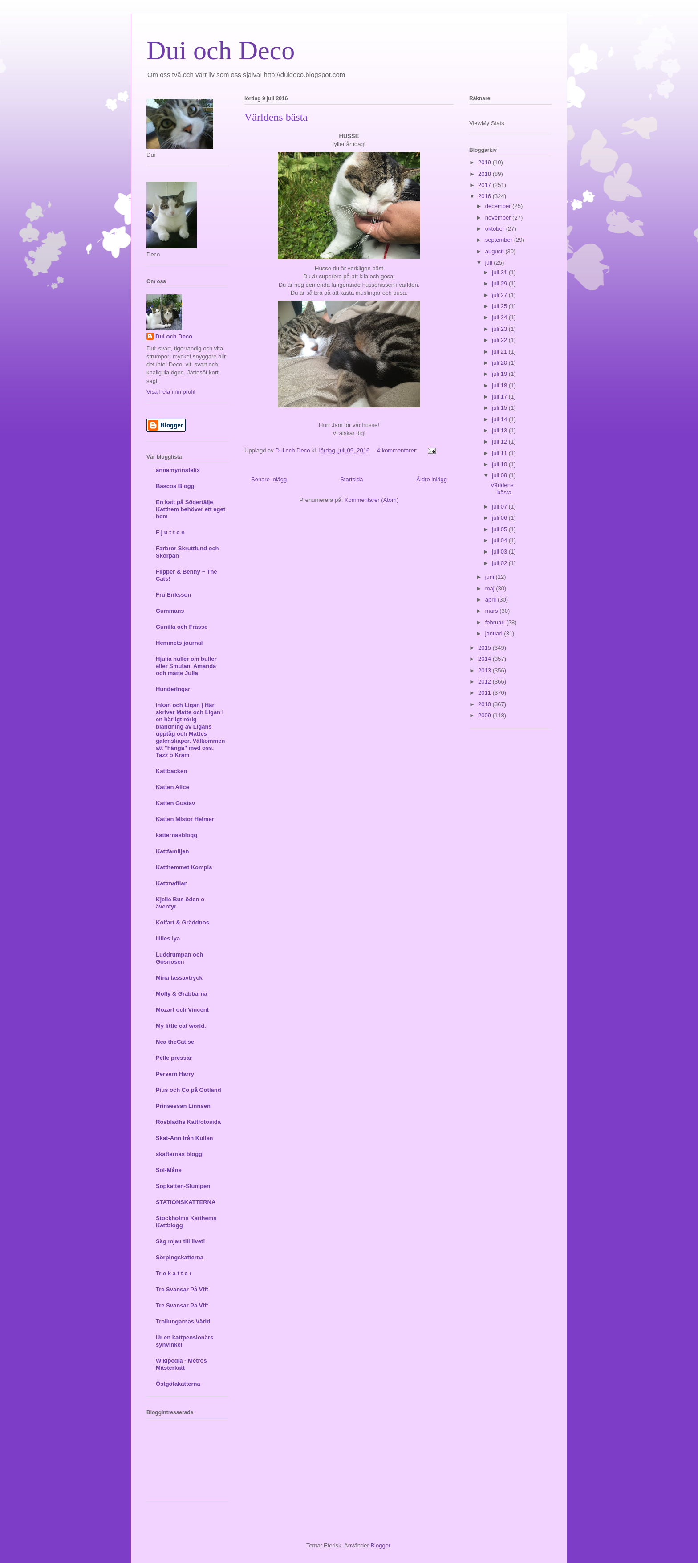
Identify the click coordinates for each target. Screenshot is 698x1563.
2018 (485, 174)
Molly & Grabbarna (181, 993)
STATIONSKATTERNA (185, 1202)
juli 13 (500, 430)
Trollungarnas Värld (183, 1321)
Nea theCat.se (175, 1041)
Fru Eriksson (173, 594)
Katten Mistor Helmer (185, 819)
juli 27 (500, 295)
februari (496, 622)
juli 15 (500, 407)
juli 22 (500, 340)
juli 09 (500, 475)
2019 (485, 162)
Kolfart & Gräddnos (182, 922)
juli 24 (500, 317)
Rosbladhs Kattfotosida (188, 1122)
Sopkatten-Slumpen (183, 1186)
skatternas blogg (179, 1154)
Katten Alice (172, 787)
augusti (495, 251)
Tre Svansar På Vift (182, 1289)
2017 (485, 185)
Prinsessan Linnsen (183, 1106)
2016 (485, 196)
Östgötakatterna (178, 1383)
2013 (485, 670)
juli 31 (500, 272)
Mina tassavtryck (179, 977)
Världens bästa (276, 117)
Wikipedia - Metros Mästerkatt (181, 1364)
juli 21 (500, 351)
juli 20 (500, 362)
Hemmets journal (179, 642)
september (499, 239)
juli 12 (500, 441)
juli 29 (500, 283)
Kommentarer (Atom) (371, 500)
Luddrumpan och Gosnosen (179, 958)
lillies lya (168, 938)
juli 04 (500, 540)
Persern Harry (175, 1073)
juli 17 (500, 396)
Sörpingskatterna (179, 1257)
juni (490, 577)
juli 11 (500, 453)
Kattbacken (171, 771)
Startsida (351, 479)
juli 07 (500, 506)
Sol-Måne (169, 1170)
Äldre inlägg (431, 479)
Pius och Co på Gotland (188, 1090)
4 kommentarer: (398, 450)
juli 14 (500, 419)
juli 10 (500, 464)
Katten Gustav (175, 803)
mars (492, 610)
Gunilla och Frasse (181, 626)
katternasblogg (176, 835)
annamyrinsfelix (178, 470)
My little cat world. (181, 1025)
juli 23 (500, 329)
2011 (485, 692)
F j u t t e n (170, 532)
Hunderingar (173, 689)
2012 (485, 681)
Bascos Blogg (175, 486)
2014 (485, 658)
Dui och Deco (220, 50)
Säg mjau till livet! (180, 1241)
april (491, 599)
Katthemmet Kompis (184, 867)
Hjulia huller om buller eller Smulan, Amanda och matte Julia (186, 665)
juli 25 (500, 306)
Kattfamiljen (172, 851)
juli (489, 262)
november (498, 217)
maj (490, 588)
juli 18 (500, 385)
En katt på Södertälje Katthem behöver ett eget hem (190, 509)
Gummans (170, 610)
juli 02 (500, 563)
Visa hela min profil (170, 391)
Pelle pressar (174, 1057)
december (498, 206)
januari (494, 633)
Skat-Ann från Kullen (184, 1138)
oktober (495, 228)
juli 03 (500, 551)
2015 (485, 647)
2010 (485, 704)
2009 (485, 715)
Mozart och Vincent (182, 1009)
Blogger (380, 1545)
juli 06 (500, 517)
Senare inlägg (269, 479)
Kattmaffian (172, 883)
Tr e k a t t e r (173, 1273)
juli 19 (500, 373)
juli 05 (500, 529)
